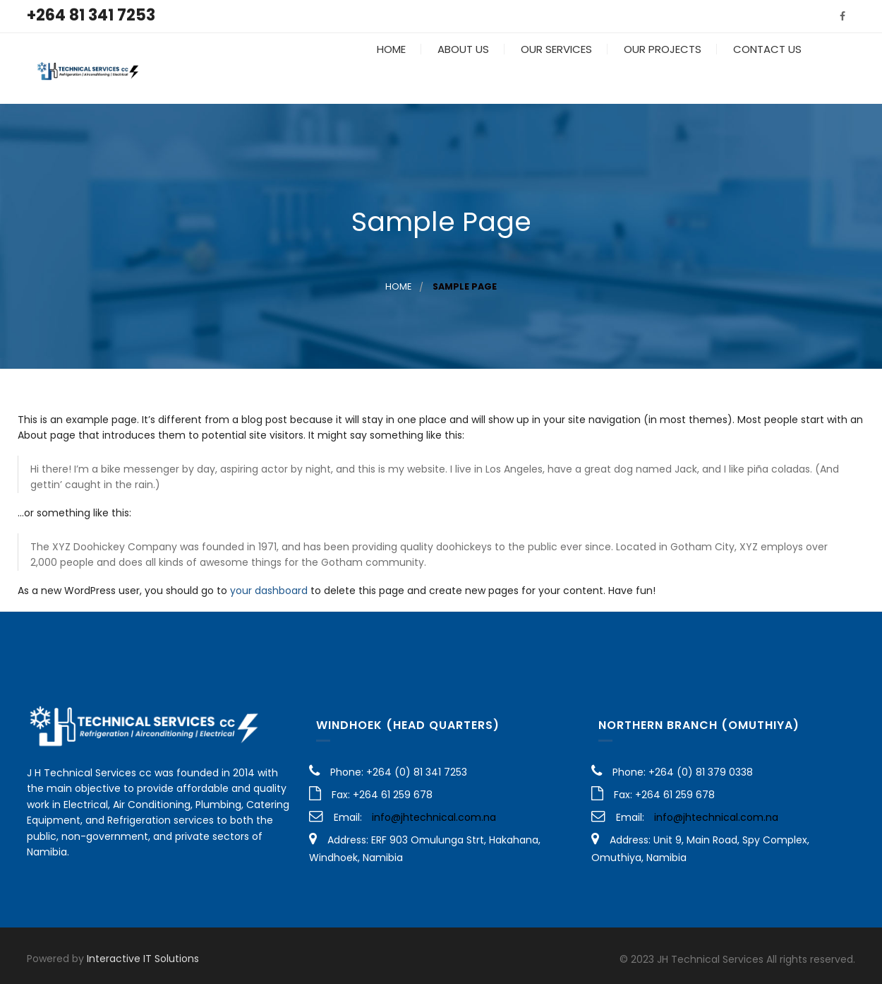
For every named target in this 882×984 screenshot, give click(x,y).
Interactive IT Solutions (143, 959)
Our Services (555, 70)
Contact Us (766, 70)
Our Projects (661, 70)
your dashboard (269, 590)
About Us (462, 70)
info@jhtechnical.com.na (434, 817)
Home (390, 70)
